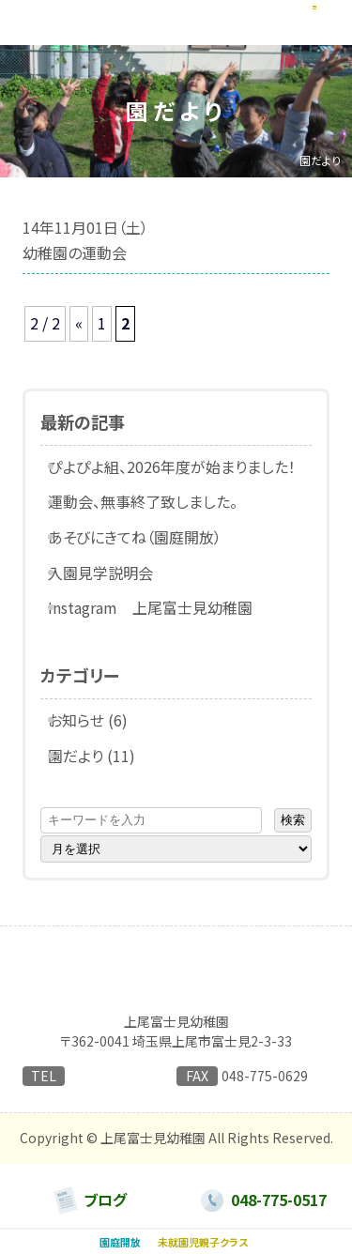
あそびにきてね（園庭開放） (148, 537)
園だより (88, 755)
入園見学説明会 (113, 572)
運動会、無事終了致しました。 (156, 501)
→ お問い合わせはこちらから (104, 1101)
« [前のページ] (79, 323)
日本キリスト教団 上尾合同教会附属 (176, 1003)
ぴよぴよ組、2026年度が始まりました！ (185, 466)
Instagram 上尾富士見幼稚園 (163, 607)
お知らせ (89, 720)
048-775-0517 (112, 1077)
